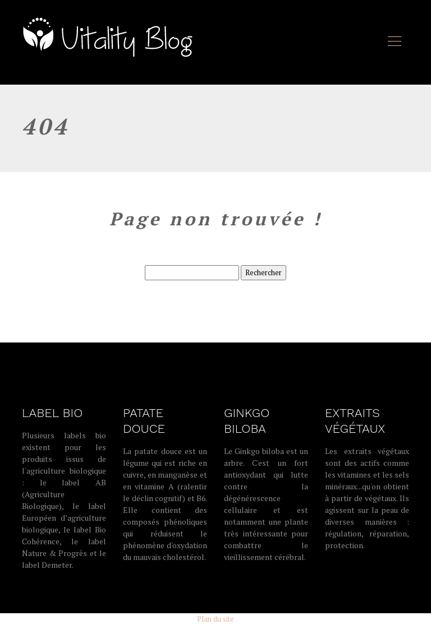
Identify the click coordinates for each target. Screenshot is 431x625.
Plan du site (215, 619)
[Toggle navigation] (394, 42)
